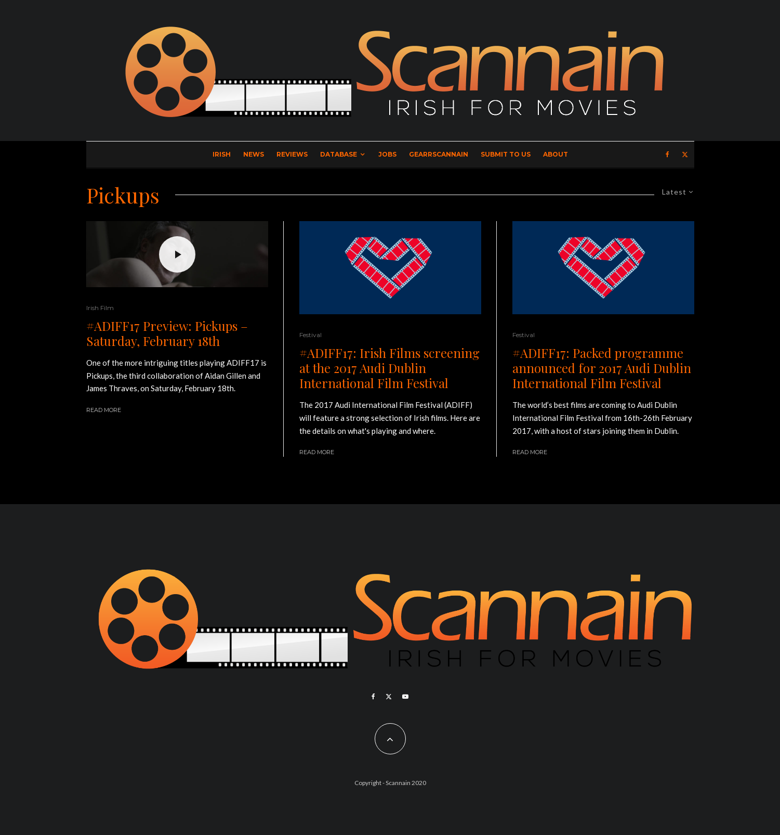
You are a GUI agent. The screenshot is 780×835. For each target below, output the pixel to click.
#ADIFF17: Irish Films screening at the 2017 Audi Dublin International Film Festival (389, 367)
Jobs (387, 154)
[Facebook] (667, 155)
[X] (685, 155)
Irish (222, 154)
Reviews (292, 154)
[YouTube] (405, 696)
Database (338, 154)
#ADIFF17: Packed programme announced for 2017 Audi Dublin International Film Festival (601, 367)
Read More (103, 410)
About (555, 154)
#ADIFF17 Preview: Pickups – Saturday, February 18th (167, 333)
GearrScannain (438, 154)
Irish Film (100, 308)
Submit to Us (506, 154)
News (253, 154)
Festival (310, 335)
